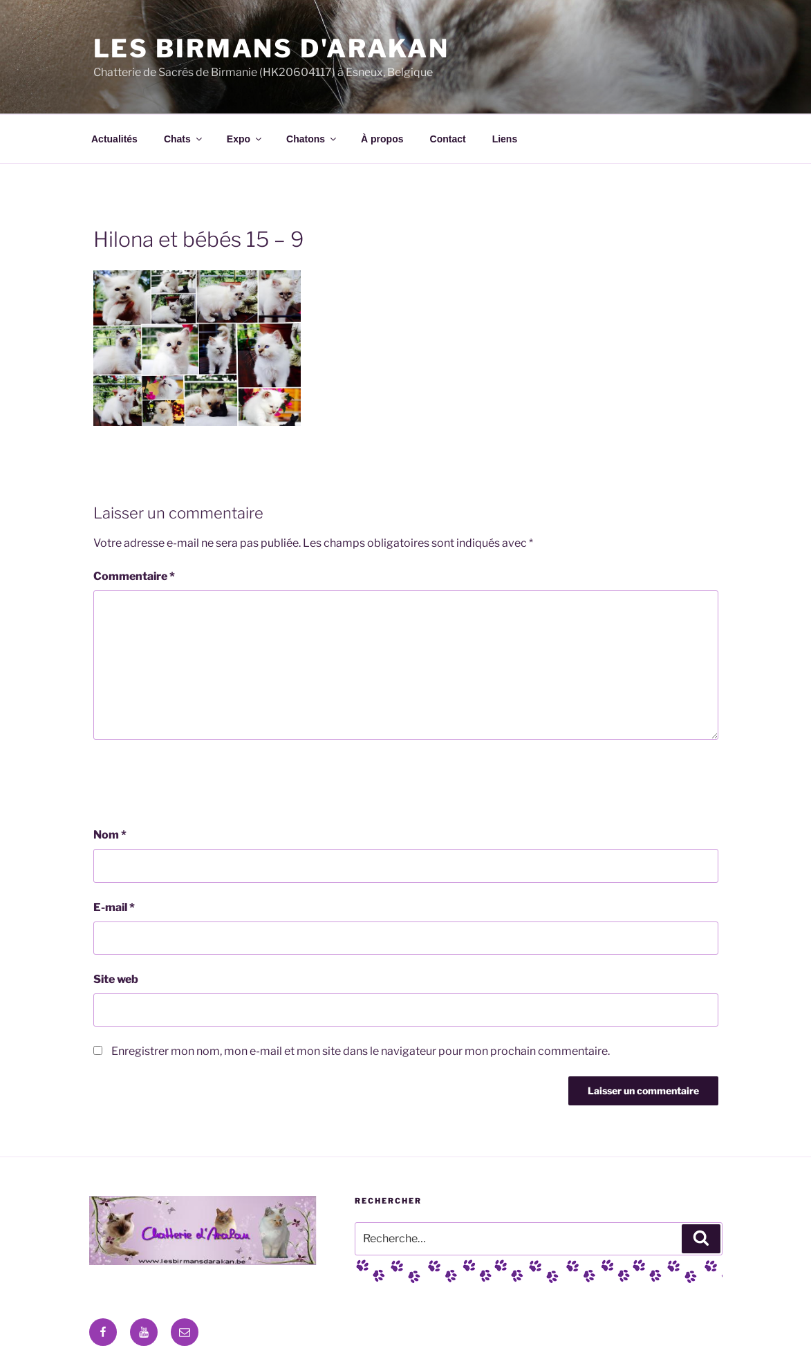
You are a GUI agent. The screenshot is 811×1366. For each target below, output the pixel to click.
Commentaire (134, 576)
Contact (448, 138)
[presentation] (198, 783)
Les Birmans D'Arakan (271, 48)
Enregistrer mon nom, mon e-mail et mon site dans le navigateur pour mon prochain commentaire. (360, 1051)
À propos (382, 138)
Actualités (114, 138)
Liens (505, 138)
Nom (110, 834)
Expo (245, 138)
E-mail (114, 907)
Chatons (312, 138)
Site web (115, 979)
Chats (184, 138)
